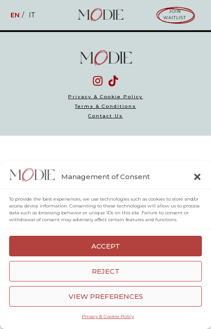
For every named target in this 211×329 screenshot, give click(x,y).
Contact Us (105, 116)
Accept (105, 246)
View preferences (106, 296)
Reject (106, 271)
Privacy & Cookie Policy (108, 316)
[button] (197, 176)
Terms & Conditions (105, 106)
